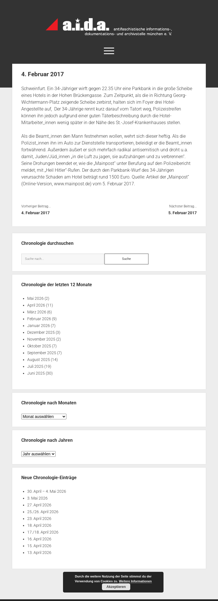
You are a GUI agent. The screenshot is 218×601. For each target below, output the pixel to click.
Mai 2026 (35, 298)
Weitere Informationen (135, 581)
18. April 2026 (39, 525)
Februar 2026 (39, 319)
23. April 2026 (39, 518)
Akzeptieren (116, 587)
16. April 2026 (39, 539)
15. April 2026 (39, 545)
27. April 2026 (39, 505)
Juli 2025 (35, 366)
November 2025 (41, 339)
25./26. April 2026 (42, 511)
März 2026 (36, 312)
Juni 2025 (36, 373)
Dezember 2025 (41, 332)
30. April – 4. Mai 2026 (46, 491)
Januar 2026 (38, 325)
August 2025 (38, 359)
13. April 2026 (39, 552)
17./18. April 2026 (42, 532)
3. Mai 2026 (37, 498)
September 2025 (41, 353)
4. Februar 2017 (35, 213)
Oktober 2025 (39, 346)
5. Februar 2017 (182, 213)
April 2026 (36, 305)
